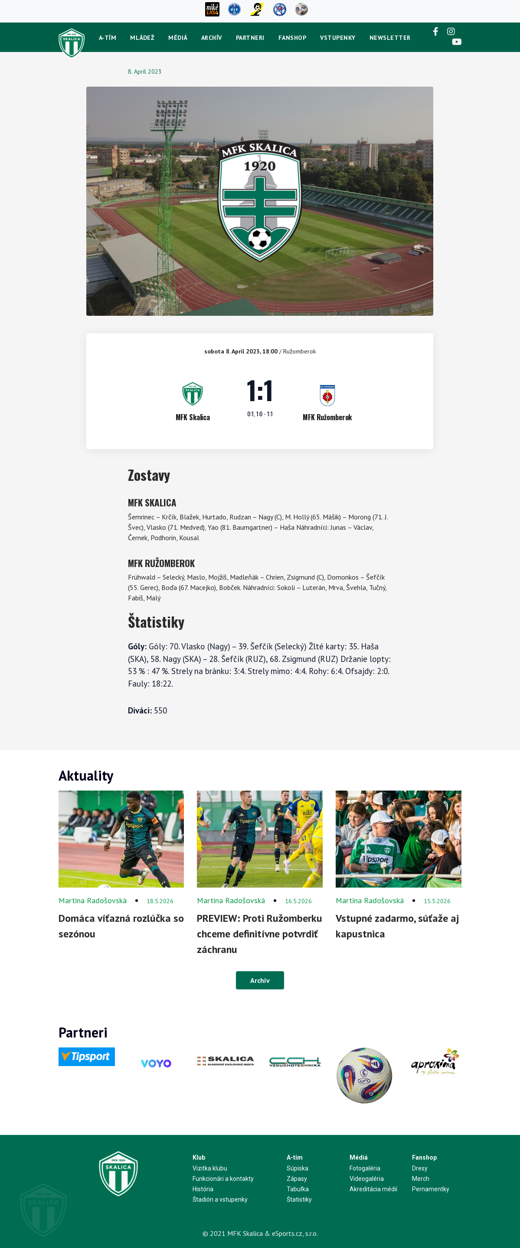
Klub (199, 1157)
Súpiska (297, 1168)
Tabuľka (298, 1189)
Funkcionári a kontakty (223, 1178)
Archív (211, 38)
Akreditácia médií (373, 1189)
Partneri (250, 38)
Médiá (177, 38)
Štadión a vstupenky (220, 1199)
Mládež (142, 38)
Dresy (420, 1168)
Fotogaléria (365, 1168)
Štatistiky (299, 1199)
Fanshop (292, 38)
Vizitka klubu (210, 1168)
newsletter (390, 38)
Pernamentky (430, 1189)
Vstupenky (338, 38)
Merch (420, 1178)
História (203, 1189)
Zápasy (297, 1178)
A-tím (108, 38)
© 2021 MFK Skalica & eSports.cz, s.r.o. (260, 1233)
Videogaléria (367, 1178)
